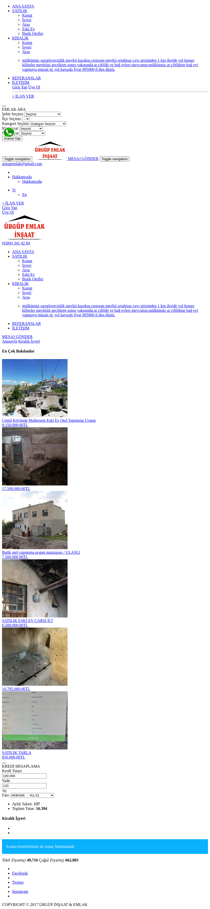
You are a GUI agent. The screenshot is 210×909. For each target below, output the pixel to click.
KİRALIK (20, 38)
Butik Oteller (32, 33)
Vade (6, 781)
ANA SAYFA (23, 6)
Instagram (20, 891)
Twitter (18, 882)
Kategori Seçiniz (15, 123)
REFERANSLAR (26, 78)
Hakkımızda (22, 177)
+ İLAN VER (23, 96)
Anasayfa (9, 341)
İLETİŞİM (20, 82)
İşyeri (26, 20)
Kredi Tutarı (12, 771)
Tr (14, 190)
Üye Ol (34, 87)
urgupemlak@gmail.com (22, 164)
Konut (27, 15)
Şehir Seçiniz (12, 114)
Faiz (5, 795)
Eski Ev (28, 29)
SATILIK (19, 11)
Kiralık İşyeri (29, 341)
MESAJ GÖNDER (83, 159)
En (24, 194)
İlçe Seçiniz (11, 119)
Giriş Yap (19, 87)
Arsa (26, 24)
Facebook (20, 873)
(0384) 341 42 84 (16, 243)
